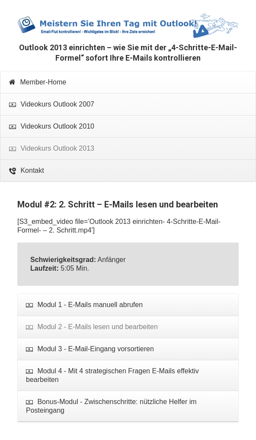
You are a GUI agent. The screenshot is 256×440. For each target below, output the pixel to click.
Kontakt (26, 171)
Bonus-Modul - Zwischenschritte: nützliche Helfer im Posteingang (111, 406)
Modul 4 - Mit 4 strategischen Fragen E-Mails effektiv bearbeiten (112, 375)
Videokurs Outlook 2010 (51, 127)
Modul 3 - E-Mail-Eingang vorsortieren (90, 349)
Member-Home (37, 82)
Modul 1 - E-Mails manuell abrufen (84, 305)
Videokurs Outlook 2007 (51, 104)
